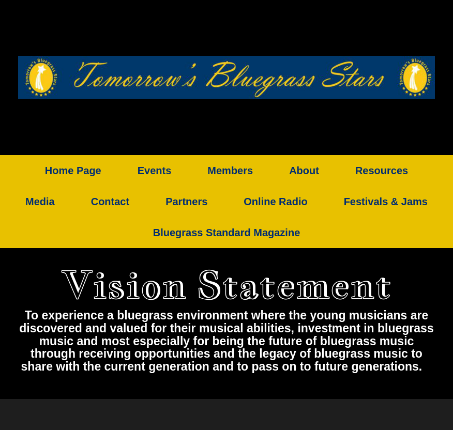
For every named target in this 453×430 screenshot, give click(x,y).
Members (230, 170)
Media (40, 201)
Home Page (73, 170)
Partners (186, 201)
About (304, 170)
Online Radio (275, 201)
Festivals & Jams (386, 201)
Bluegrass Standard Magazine (226, 232)
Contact (110, 201)
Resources (381, 170)
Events (155, 170)
